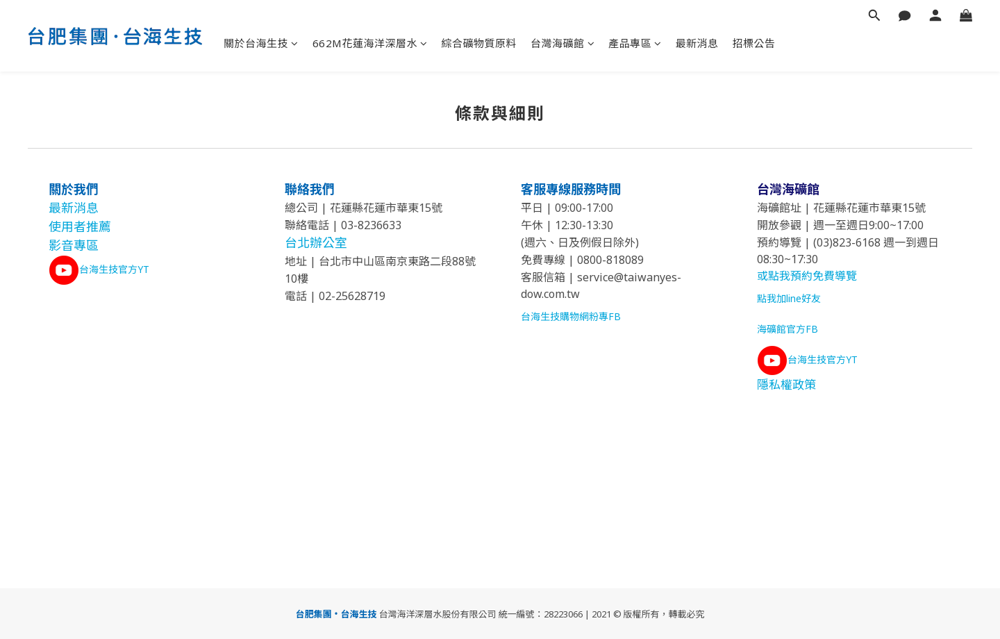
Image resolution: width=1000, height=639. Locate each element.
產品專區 (635, 43)
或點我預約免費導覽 (807, 275)
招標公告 (754, 43)
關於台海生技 (261, 43)
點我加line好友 (789, 298)
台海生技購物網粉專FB (571, 316)
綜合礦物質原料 (479, 43)
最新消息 (697, 43)
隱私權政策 (786, 384)
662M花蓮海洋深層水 (370, 43)
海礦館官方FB (787, 328)
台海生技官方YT (114, 269)
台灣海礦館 (562, 43)
